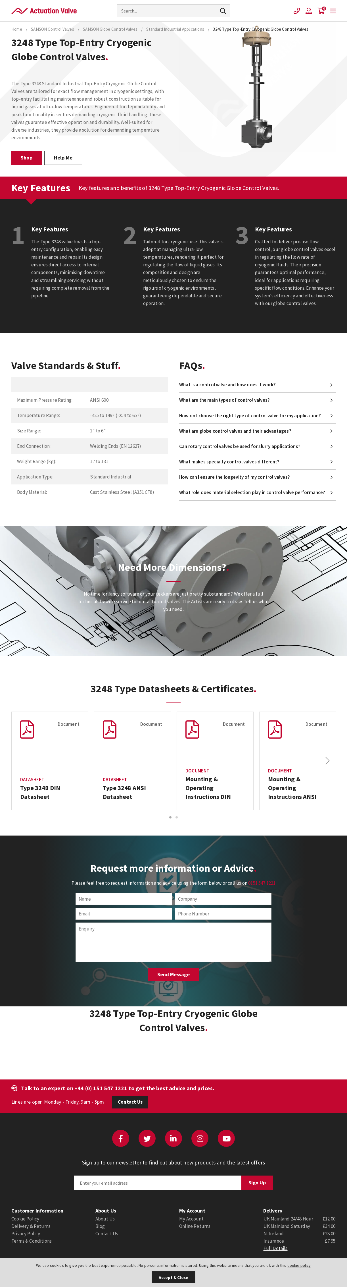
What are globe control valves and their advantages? (235, 431)
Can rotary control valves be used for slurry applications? (239, 446)
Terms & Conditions (31, 1241)
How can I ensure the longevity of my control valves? (234, 477)
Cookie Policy (25, 1219)
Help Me (63, 157)
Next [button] (327, 761)
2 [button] (176, 817)
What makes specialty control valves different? (229, 462)
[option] (50, 761)
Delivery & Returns (31, 1226)
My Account (191, 1219)
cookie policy (299, 1265)
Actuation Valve (44, 11)
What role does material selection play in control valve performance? (252, 492)
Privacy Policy (25, 1233)
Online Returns (194, 1226)
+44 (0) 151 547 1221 (100, 1088)
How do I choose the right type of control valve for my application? (250, 416)
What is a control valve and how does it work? (227, 385)
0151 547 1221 (261, 883)
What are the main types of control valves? (224, 400)
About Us (105, 1219)
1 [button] (170, 817)
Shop (26, 157)
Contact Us (130, 1102)
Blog (100, 1226)
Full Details (276, 1248)
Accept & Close (173, 1277)
